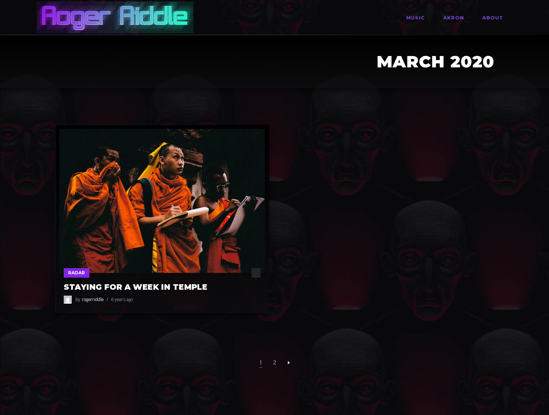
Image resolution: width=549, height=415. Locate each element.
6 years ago (122, 299)
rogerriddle (93, 299)
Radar (76, 272)
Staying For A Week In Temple (136, 287)
